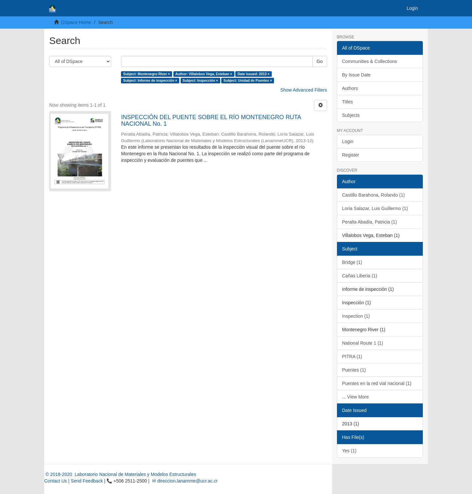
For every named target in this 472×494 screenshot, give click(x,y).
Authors (350, 88)
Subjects (351, 115)
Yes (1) (349, 450)
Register (350, 155)
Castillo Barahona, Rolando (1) (373, 195)
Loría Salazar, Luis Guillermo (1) (375, 208)
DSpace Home (76, 22)
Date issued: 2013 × (254, 74)
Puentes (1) (354, 370)
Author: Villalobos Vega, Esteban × (203, 74)
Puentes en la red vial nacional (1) (377, 383)
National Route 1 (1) (362, 343)
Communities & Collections (369, 61)
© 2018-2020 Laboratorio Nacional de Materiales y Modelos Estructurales (120, 474)
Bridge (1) (352, 262)
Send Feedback (87, 480)
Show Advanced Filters (303, 90)
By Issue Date (356, 74)
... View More (355, 396)
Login (347, 141)
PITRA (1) (352, 356)
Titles (347, 101)
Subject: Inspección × (200, 80)
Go (320, 61)
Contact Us (55, 480)
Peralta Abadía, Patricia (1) (369, 222)
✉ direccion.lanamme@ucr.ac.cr (184, 480)
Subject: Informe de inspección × (150, 80)
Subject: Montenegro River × (146, 74)
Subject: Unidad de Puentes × (248, 80)
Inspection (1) (356, 316)
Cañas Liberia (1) (359, 275)
